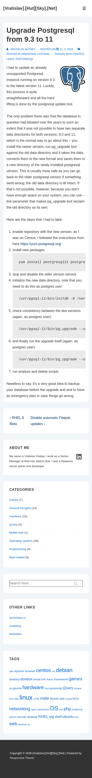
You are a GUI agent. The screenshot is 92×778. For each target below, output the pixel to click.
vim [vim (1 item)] (77, 717)
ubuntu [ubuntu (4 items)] (68, 716)
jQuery (13, 524)
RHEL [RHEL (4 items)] (43, 716)
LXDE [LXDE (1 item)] (36, 698)
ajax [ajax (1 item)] (11, 671)
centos (78, 54)
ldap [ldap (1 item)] (16, 698)
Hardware (15, 516)
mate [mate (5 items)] (44, 698)
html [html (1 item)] (47, 688)
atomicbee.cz (17, 617)
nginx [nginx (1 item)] (33, 709)
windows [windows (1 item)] (22, 724)
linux (10, 59)
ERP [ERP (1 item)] (43, 679)
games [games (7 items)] (75, 678)
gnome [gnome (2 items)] (17, 688)
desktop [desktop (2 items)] (14, 679)
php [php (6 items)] (67, 708)
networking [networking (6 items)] (19, 708)
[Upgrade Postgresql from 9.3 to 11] (66, 49)
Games (13, 499)
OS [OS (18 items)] (54, 708)
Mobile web (16, 532)
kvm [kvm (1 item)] (11, 698)
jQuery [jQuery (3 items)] (68, 688)
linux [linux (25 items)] (25, 697)
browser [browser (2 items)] (30, 671)
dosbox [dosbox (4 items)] (27, 679)
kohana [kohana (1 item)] (77, 688)
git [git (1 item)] (10, 688)
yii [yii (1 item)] (29, 724)
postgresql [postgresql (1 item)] (77, 709)
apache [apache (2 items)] (19, 671)
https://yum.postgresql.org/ (40, 244)
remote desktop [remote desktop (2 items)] (27, 717)
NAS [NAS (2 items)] (76, 698)
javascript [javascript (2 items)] (56, 688)
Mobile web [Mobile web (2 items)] (57, 698)
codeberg (15, 626)
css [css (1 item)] (53, 671)
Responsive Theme (22, 758)
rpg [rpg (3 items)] (51, 717)
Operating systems (35, 54)
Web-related (17, 557)
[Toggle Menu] (84, 8)
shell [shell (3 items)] (58, 717)
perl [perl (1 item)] (61, 709)
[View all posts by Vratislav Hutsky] (21, 49)
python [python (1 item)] (12, 717)
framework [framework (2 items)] (61, 679)
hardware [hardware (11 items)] (33, 687)
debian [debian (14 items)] (64, 670)
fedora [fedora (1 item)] (50, 679)
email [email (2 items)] (36, 679)
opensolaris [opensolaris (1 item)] (43, 709)
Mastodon (15, 634)
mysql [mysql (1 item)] (69, 698)
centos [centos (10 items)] (43, 670)
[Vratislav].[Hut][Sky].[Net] (30, 8)
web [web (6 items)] (13, 723)
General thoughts (20, 508)
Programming (17, 549)
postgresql (25, 59)
